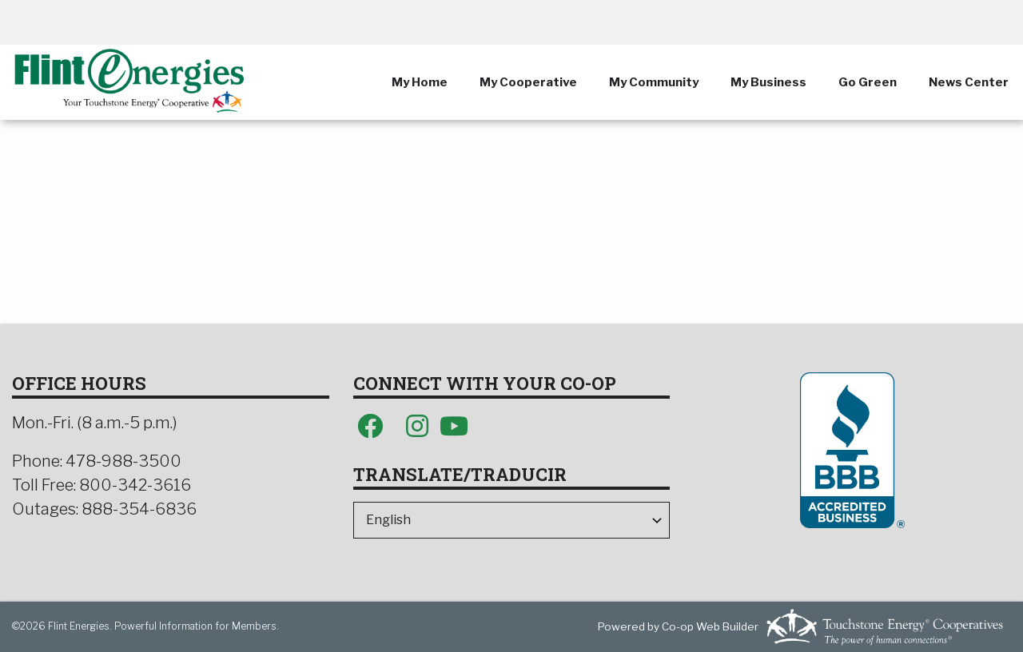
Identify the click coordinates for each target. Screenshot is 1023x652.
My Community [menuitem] (654, 82)
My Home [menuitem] (420, 82)
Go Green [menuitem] (867, 82)
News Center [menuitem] (969, 82)
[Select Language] (512, 520)
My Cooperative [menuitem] (528, 82)
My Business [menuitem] (768, 82)
